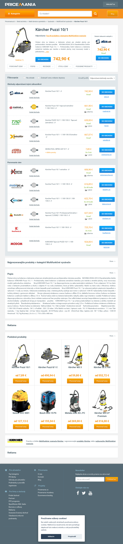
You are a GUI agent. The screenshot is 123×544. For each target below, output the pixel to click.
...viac (47, 52)
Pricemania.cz (43, 490)
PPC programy (14, 501)
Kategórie (14, 13)
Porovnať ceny (16, 66)
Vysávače (51, 21)
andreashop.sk (106, 155)
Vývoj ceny (63, 66)
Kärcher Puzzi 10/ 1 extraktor (56, 169)
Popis (32, 66)
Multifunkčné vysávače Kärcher (51, 441)
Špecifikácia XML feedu (17, 504)
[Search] (95, 13)
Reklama (12, 510)
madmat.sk (106, 111)
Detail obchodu (34, 98)
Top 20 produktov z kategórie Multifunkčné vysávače (66, 36)
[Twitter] (84, 493)
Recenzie (47, 66)
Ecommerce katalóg (45, 495)
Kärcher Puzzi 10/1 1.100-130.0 (57, 227)
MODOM (106, 247)
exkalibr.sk (106, 140)
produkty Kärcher (83, 441)
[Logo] (103, 41)
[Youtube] (90, 493)
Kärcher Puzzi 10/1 (52, 91)
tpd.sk (106, 126)
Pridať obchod (14, 495)
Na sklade (30, 78)
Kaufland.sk (106, 233)
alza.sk (106, 97)
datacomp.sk (106, 204)
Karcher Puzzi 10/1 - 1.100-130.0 (57, 184)
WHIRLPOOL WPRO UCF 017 (56, 149)
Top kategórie (14, 474)
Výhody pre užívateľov (17, 480)
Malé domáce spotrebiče (37, 21)
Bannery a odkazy (15, 507)
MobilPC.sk (106, 190)
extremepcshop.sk (106, 175)
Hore (111, 261)
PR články (12, 477)
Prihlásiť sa (110, 4)
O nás (40, 474)
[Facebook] (77, 493)
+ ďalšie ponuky (50, 152)
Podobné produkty (84, 66)
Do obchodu (103, 58)
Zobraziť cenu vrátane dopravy (53, 78)
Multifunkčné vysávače (64, 21)
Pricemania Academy (46, 492)
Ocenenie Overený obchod (18, 513)
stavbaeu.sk (106, 218)
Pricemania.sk (10, 21)
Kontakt (41, 477)
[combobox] (102, 78)
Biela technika (22, 21)
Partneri (12, 498)
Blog (112, 14)
